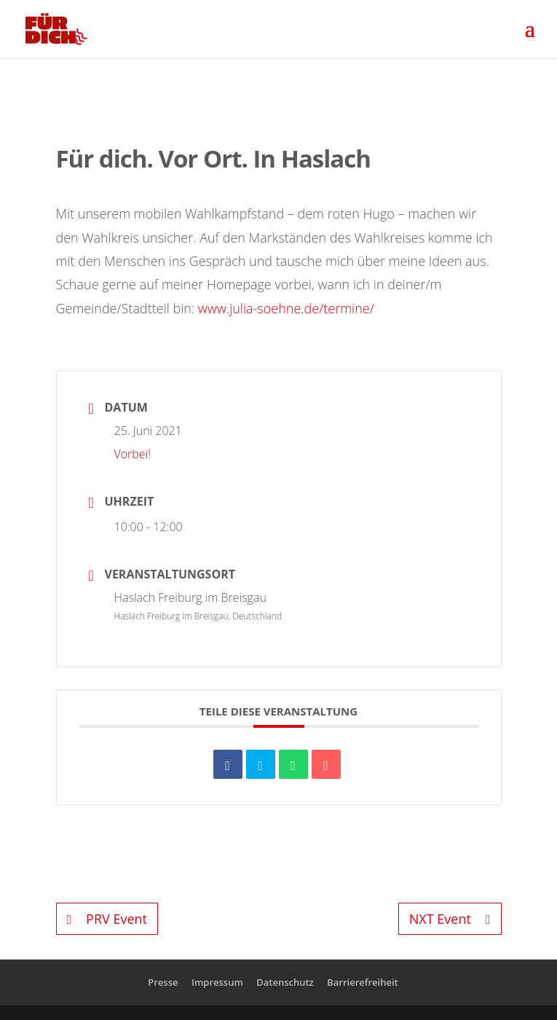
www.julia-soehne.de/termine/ (286, 308)
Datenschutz (285, 982)
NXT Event (450, 918)
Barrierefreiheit (362, 982)
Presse (163, 982)
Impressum (217, 982)
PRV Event (107, 918)
